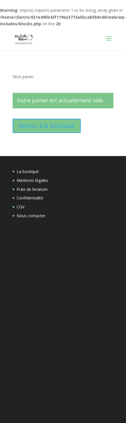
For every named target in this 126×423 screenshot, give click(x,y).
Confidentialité (30, 198)
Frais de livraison (32, 189)
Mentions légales (32, 180)
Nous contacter (31, 215)
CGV (20, 206)
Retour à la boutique (46, 126)
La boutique (28, 171)
